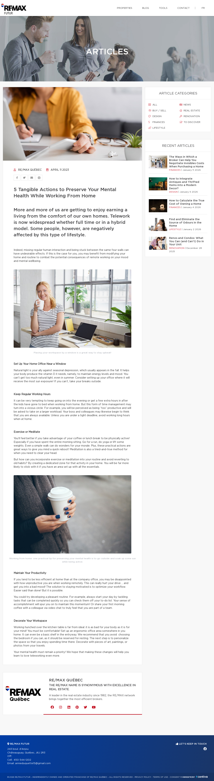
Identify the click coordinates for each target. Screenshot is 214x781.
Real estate (190, 110)
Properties (124, 8)
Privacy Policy (143, 777)
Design (155, 116)
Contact (183, 8)
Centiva (202, 776)
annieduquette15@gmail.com (33, 763)
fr (203, 8)
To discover (190, 122)
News (185, 104)
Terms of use (160, 777)
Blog (145, 8)
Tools (163, 8)
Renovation (190, 116)
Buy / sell (157, 110)
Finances (156, 122)
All (152, 104)
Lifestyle (156, 128)
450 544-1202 (22, 760)
